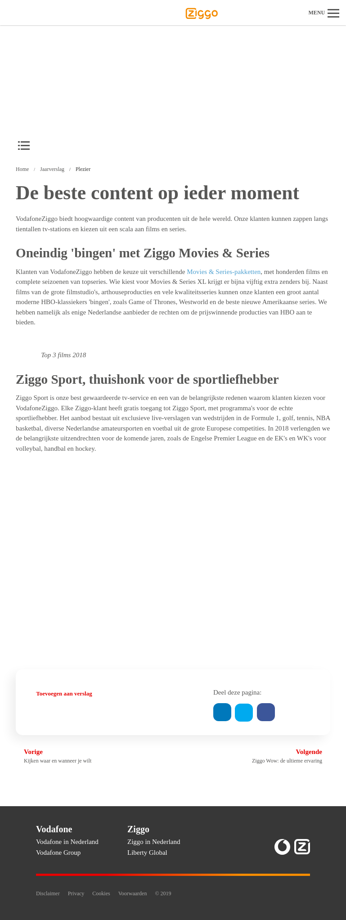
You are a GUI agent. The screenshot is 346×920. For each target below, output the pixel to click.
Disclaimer (48, 893)
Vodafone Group (58, 852)
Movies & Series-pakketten (224, 271)
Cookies (101, 893)
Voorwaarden (132, 893)
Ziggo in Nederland (153, 841)
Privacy (76, 893)
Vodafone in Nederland (67, 841)
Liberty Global (147, 852)
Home (22, 169)
